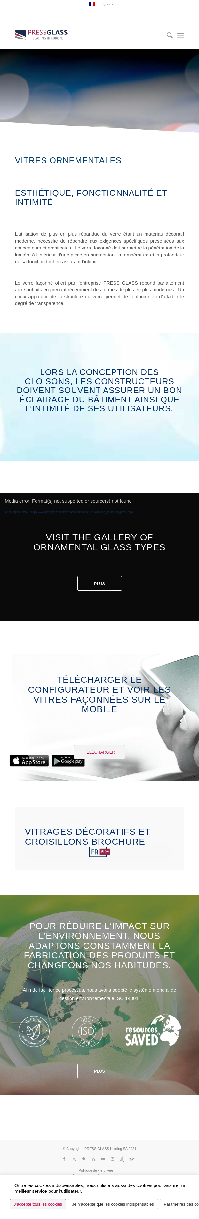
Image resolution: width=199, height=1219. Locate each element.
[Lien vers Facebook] (64, 1159)
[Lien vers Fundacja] (131, 1159)
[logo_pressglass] (82, 35)
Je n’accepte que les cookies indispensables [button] (113, 1204)
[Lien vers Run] (122, 1159)
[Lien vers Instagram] (112, 1159)
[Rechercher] (166, 35)
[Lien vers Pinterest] (83, 1159)
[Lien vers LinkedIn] (93, 1159)
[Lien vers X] (74, 1159)
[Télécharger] (99, 752)
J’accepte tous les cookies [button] (38, 1204)
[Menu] (180, 35)
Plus (99, 583)
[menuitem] (101, 4)
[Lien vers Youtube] (102, 1159)
